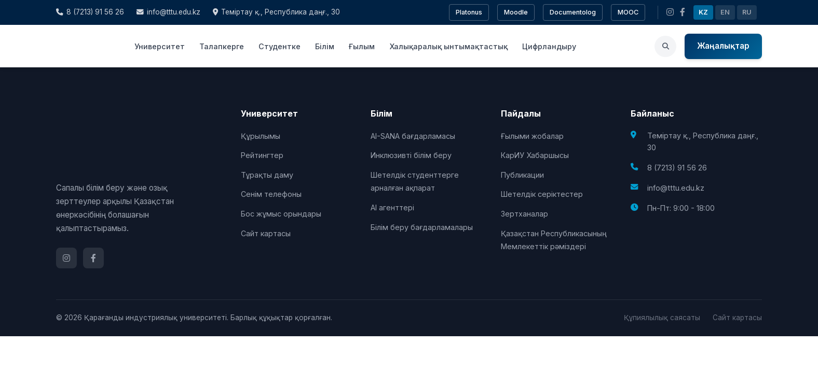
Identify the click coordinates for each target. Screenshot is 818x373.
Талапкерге (221, 46)
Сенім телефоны (271, 194)
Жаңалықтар (723, 46)
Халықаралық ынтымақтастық (448, 46)
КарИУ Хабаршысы (535, 155)
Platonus (469, 12)
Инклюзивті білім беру (411, 155)
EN (725, 12)
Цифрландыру (549, 46)
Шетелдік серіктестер (542, 194)
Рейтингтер (262, 155)
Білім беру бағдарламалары (422, 227)
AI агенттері (392, 207)
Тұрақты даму (267, 174)
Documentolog (573, 12)
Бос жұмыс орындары (281, 213)
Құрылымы (260, 136)
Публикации (522, 174)
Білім (324, 46)
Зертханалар (524, 213)
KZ (703, 12)
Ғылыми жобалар (532, 136)
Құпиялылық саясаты (662, 317)
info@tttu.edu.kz (168, 12)
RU (747, 12)
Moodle (516, 12)
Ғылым (362, 46)
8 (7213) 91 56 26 (90, 12)
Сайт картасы (266, 233)
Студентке (279, 46)
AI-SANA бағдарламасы (413, 136)
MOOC (628, 12)
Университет (159, 46)
